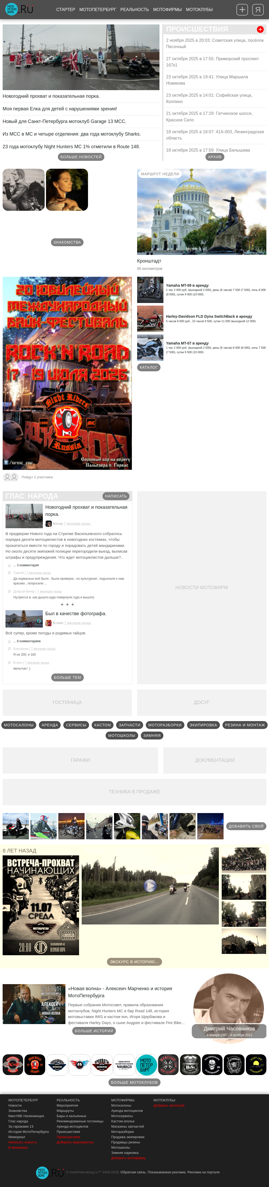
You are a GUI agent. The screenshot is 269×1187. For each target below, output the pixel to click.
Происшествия (68, 1132)
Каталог (149, 367)
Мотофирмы (167, 9)
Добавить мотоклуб (168, 1105)
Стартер (65, 9)
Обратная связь (133, 1172)
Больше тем (67, 677)
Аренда (50, 725)
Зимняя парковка (125, 1153)
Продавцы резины (125, 1142)
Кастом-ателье (123, 1121)
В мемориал (18, 1147)
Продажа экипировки (127, 1137)
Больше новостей (81, 157)
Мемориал (16, 1137)
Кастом (102, 725)
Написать (116, 496)
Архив (215, 157)
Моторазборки (165, 725)
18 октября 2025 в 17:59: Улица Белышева (208, 150)
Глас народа (18, 1121)
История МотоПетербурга (28, 1132)
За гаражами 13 (20, 1126)
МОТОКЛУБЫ (164, 1100)
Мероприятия (67, 1105)
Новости (15, 1105)
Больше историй (94, 1031)
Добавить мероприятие (75, 1142)
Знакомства (67, 242)
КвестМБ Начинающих (26, 1116)
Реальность (134, 9)
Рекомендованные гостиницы (80, 1121)
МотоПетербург (97, 9)
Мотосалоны (19, 725)
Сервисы (76, 725)
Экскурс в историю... (134, 962)
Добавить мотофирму (128, 1158)
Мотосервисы (122, 1116)
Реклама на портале (203, 1172)
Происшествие (68, 1137)
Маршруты (65, 1111)
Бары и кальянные (71, 1116)
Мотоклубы (199, 9)
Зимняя (152, 735)
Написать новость (22, 1142)
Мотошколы (122, 735)
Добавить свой (246, 826)
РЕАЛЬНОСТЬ (68, 1100)
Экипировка (203, 725)
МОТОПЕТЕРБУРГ (23, 1100)
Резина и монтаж (245, 725)
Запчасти (129, 725)
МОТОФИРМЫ (123, 1100)
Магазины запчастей (127, 1126)
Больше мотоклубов (134, 1082)
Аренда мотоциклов (72, 1126)
